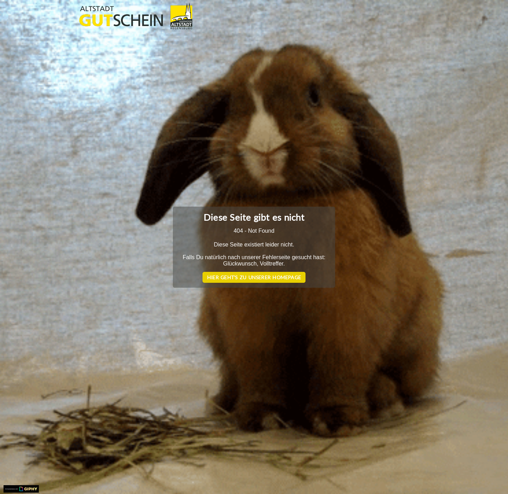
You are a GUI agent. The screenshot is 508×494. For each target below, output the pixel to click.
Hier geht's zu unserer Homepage (254, 277)
